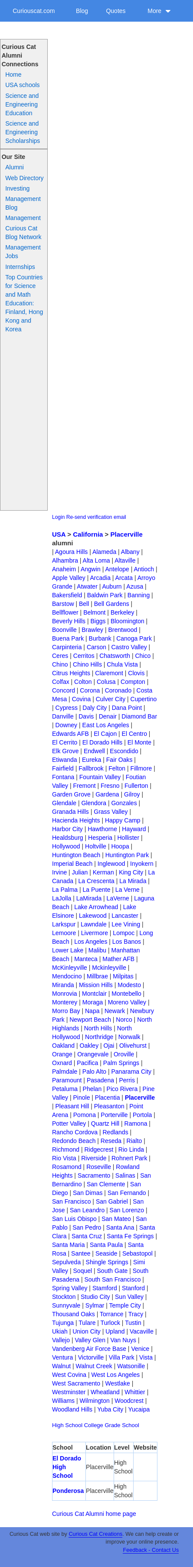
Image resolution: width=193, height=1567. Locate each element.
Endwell (94, 751)
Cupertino (144, 699)
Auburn (111, 586)
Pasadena (100, 1080)
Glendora (93, 803)
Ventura (62, 1357)
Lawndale (94, 924)
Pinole (81, 1097)
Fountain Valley (100, 777)
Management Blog (23, 203)
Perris (127, 1080)
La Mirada (132, 880)
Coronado (118, 690)
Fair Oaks (119, 759)
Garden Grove (71, 794)
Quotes (115, 10)
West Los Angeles (116, 1374)
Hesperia (100, 837)
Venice (140, 1348)
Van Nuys (123, 1340)
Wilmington (95, 1400)
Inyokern (142, 863)
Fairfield (63, 768)
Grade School (122, 1425)
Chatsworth (114, 655)
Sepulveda (66, 1262)
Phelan (92, 1088)
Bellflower (65, 612)
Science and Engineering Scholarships (22, 132)
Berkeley (122, 612)
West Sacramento (76, 1383)
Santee (80, 1253)
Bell (84, 603)
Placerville (127, 534)
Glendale (64, 803)
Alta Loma (96, 560)
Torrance (111, 1314)
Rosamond (67, 1166)
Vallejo (61, 1340)
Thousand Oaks (73, 1314)
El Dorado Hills (102, 742)
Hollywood (66, 846)
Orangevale (92, 1054)
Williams (63, 1400)
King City (131, 872)
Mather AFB (118, 958)
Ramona (135, 1123)
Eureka (91, 759)
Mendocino (67, 976)
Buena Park (68, 638)
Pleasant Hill (72, 1106)
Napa (92, 1010)
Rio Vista (64, 1158)
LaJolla (61, 898)
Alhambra (65, 560)
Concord (63, 690)
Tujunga (63, 1322)
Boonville (64, 629)
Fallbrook (91, 768)
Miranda (63, 984)
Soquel (82, 1270)
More (159, 10)
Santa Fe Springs (130, 1236)
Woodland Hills (72, 1409)
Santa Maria (68, 1244)
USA (58, 534)
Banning (139, 595)
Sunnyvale (66, 1305)
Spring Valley (69, 1288)
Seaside (106, 1253)
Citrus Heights (71, 673)
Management (23, 217)
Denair (108, 716)
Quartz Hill (105, 1123)
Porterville (114, 1114)
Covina (81, 699)
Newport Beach (90, 1019)
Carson (96, 647)
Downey (67, 725)
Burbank (100, 638)
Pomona (84, 1114)
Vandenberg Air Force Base (89, 1348)
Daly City (94, 707)
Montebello (126, 993)
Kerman (103, 872)
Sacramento (94, 1175)
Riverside (93, 1158)
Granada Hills (70, 811)
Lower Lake (67, 950)
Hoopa (120, 846)
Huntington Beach (76, 854)
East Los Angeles (105, 725)
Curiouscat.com (34, 10)
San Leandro (87, 1210)
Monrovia (64, 993)
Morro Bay (66, 1010)
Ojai (109, 1045)
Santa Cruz (87, 1236)
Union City (86, 1331)
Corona (90, 690)
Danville (63, 716)
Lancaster (124, 915)
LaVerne (118, 898)
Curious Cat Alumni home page (94, 1513)
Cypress (67, 707)
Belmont (94, 612)
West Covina (69, 1374)
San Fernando (127, 1192)
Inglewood (111, 863)
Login (58, 517)
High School (67, 1425)
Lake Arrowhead (96, 906)
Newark (115, 1010)
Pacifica (87, 1062)
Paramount (67, 1080)
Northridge (99, 1036)
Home (13, 74)
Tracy (135, 1314)
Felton (116, 768)
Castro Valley (129, 647)
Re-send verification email (96, 517)
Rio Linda (131, 1149)
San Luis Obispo (74, 1218)
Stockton (63, 1296)
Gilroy (132, 794)
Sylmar (95, 1305)
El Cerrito (64, 742)
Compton (133, 681)
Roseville (98, 1166)
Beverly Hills (68, 621)
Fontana (63, 777)
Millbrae (97, 976)
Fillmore (141, 768)
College (93, 1425)
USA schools (22, 84)
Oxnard (62, 1062)
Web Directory (24, 178)
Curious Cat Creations (95, 1534)
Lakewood (93, 915)
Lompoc (123, 932)
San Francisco (71, 1201)
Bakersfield (67, 595)
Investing (17, 188)
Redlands (115, 1132)
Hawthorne (102, 829)
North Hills (98, 1028)
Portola (142, 1114)
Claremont (109, 673)
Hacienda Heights (76, 820)
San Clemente (106, 1184)
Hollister (128, 837)
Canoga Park (134, 638)
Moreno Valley (127, 1002)
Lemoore (64, 932)
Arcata (124, 577)
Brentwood (122, 629)
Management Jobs (23, 251)
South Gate (112, 1270)
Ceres (60, 655)
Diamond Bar (139, 716)
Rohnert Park (129, 1158)
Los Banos (126, 941)
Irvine (59, 872)
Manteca (86, 958)
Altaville (124, 560)
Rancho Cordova (75, 1132)
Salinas (125, 1175)
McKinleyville (69, 967)
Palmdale (64, 1071)
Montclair (94, 993)
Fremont (84, 785)
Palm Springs (121, 1062)
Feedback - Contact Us (151, 1550)
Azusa (134, 586)
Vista (146, 1357)
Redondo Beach (73, 1140)
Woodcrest (129, 1400)
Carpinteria (67, 647)
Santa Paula (106, 1244)
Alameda (104, 551)
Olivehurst (133, 1045)
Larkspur (63, 924)
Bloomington (127, 621)
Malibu (97, 950)
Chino (60, 664)
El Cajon (105, 733)
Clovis (136, 673)
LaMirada (88, 898)
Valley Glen (90, 1340)
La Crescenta (96, 880)
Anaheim (64, 569)
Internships (20, 266)
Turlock (110, 1322)
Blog (82, 10)
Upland (114, 1331)
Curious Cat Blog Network (23, 232)
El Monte (139, 742)
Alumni (14, 167)
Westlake (117, 1383)
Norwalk (129, 1036)
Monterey (64, 1002)
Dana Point (127, 707)
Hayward (134, 829)
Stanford (133, 1288)
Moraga (92, 1002)
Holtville (95, 846)
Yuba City (110, 1409)
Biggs (97, 621)
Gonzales (124, 803)
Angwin (91, 569)
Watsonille (131, 1366)
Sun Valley (129, 1296)
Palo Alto (94, 1071)
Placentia (107, 1097)
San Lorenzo (127, 1210)
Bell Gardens (111, 603)
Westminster (69, 1392)
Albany (130, 551)
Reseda (111, 1140)
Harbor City (67, 829)
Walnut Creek (93, 1366)
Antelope (117, 569)
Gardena (107, 794)
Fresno (110, 785)
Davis (86, 716)
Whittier (134, 1392)
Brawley (92, 629)
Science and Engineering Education (22, 104)
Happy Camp (123, 820)
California (88, 534)
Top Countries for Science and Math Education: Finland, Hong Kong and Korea (24, 303)
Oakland (63, 1045)
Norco (124, 1019)
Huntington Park (127, 854)
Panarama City (131, 1071)
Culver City (110, 699)
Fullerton (136, 785)
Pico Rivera (122, 1088)
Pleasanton (109, 1106)
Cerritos (84, 655)
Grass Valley (111, 811)
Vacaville (142, 1331)
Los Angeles (90, 941)
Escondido (124, 751)
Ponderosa (68, 1490)
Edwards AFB (70, 733)
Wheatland (105, 1392)
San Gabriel (112, 1201)
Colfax (60, 681)
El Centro (134, 733)
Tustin (133, 1322)
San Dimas (87, 1192)
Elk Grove (65, 751)
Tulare (87, 1322)
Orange (62, 1054)
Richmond (65, 1149)
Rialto (134, 1140)
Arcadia (100, 577)
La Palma (65, 889)
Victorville (91, 1357)
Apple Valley (68, 577)
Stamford (104, 1288)
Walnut (61, 1366)
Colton (83, 681)
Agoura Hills (71, 551)
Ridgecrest (98, 1149)
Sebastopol (137, 1253)
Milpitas (123, 976)
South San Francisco (112, 1279)
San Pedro (86, 1227)
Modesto (129, 984)
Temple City (125, 1305)
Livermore (94, 932)
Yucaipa (139, 1409)
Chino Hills (87, 664)
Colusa (106, 681)
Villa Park (121, 1357)
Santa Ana (120, 1227)
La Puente (97, 889)
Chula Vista (122, 664)
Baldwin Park (105, 595)
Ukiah (60, 1331)
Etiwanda (64, 759)
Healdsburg (67, 837)
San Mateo (116, 1218)
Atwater (87, 586)
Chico (142, 655)
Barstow (63, 603)
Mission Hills (96, 984)
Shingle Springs (107, 1262)
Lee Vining (125, 924)
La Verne (127, 889)
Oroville (124, 1054)
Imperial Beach (72, 863)
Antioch (144, 569)
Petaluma (65, 1088)
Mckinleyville (109, 967)
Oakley (89, 1045)
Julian (80, 872)
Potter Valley (69, 1123)
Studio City (95, 1296)
